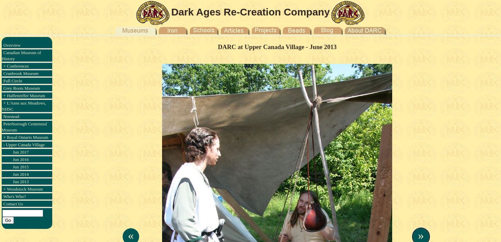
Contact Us (13, 203)
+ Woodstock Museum (23, 189)
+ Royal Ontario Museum (25, 137)
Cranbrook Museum (20, 73)
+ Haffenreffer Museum (24, 95)
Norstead (11, 116)
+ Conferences (16, 66)
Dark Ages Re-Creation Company (250, 11)
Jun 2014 (21, 174)
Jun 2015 (21, 166)
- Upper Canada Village (24, 144)
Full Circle (12, 80)
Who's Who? (14, 196)
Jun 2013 (21, 181)
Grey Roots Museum (21, 88)
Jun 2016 (21, 159)
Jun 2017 (21, 152)
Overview (12, 45)
